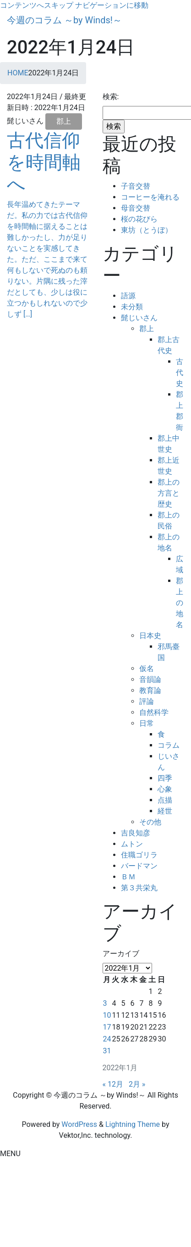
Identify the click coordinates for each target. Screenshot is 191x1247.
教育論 (150, 690)
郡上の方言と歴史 (169, 493)
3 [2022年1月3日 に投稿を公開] (105, 1003)
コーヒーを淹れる (150, 197)
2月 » (137, 1084)
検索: (111, 96)
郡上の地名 (179, 602)
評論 (146, 701)
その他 (150, 822)
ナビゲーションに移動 (111, 5)
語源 (128, 295)
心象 (165, 789)
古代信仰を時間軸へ (44, 162)
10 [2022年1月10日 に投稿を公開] (107, 1015)
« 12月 (113, 1084)
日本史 (150, 635)
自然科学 (154, 712)
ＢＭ (128, 876)
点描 (165, 800)
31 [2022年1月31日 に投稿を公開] (107, 1050)
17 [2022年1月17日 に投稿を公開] (107, 1027)
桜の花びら (139, 219)
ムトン (132, 844)
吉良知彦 (135, 833)
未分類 (132, 306)
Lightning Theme (132, 1124)
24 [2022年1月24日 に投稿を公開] (107, 1039)
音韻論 (150, 679)
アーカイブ (121, 953)
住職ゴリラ (139, 855)
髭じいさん (139, 317)
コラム (169, 745)
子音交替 (135, 186)
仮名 (146, 668)
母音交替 (135, 208)
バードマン (139, 865)
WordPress (79, 1124)
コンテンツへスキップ (36, 5)
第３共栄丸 (139, 887)
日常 (146, 723)
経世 (165, 811)
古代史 (179, 372)
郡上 (63, 121)
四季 (165, 778)
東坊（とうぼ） (146, 230)
